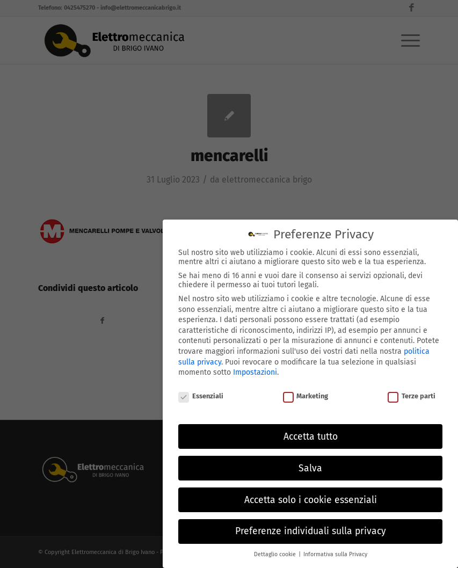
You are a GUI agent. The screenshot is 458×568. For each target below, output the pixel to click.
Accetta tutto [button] (310, 433)
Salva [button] (310, 465)
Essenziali (200, 393)
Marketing (306, 393)
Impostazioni (255, 369)
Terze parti (411, 393)
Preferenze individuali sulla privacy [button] (310, 528)
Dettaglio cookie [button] (275, 551)
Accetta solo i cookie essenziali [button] (310, 497)
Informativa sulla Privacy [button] (335, 551)
